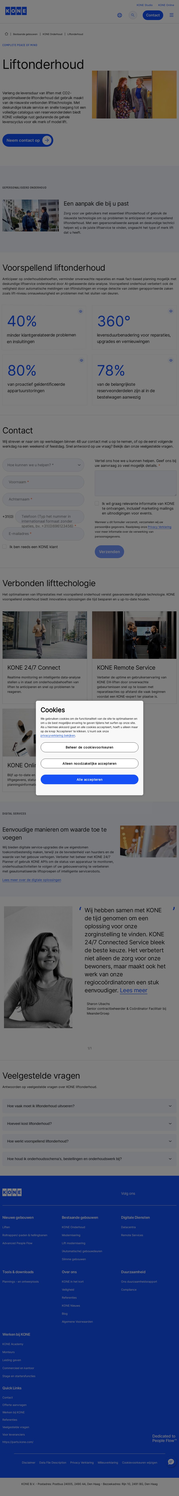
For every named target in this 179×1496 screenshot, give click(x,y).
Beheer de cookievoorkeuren (89, 747)
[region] (89, 748)
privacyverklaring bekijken (58, 735)
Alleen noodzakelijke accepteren (89, 763)
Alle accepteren (90, 780)
